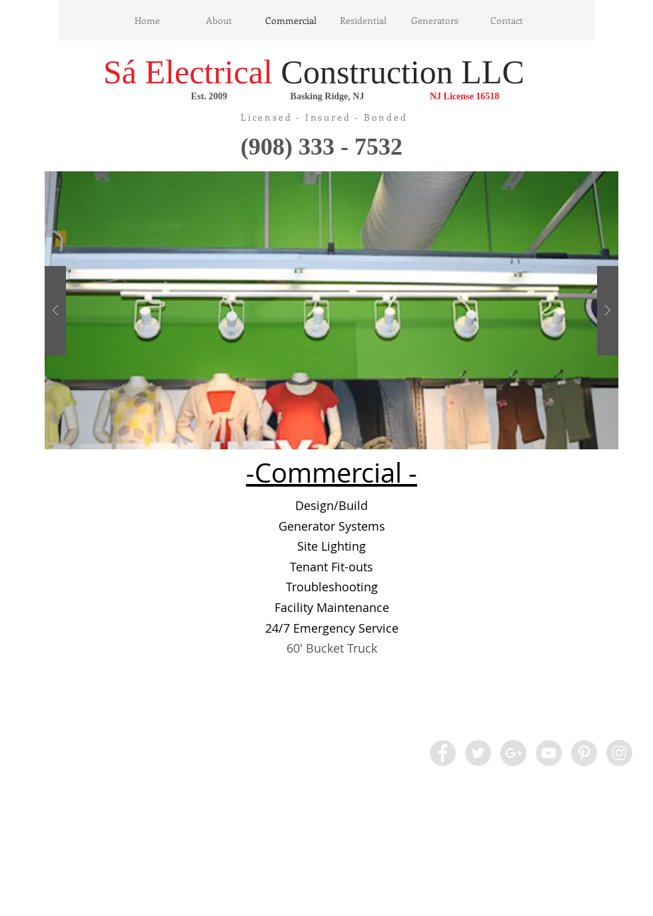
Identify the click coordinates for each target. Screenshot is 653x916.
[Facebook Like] (105, 753)
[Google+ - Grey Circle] (513, 753)
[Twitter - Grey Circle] (478, 753)
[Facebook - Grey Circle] (443, 753)
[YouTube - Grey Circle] (549, 753)
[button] (331, 310)
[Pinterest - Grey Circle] (584, 753)
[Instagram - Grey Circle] (619, 753)
